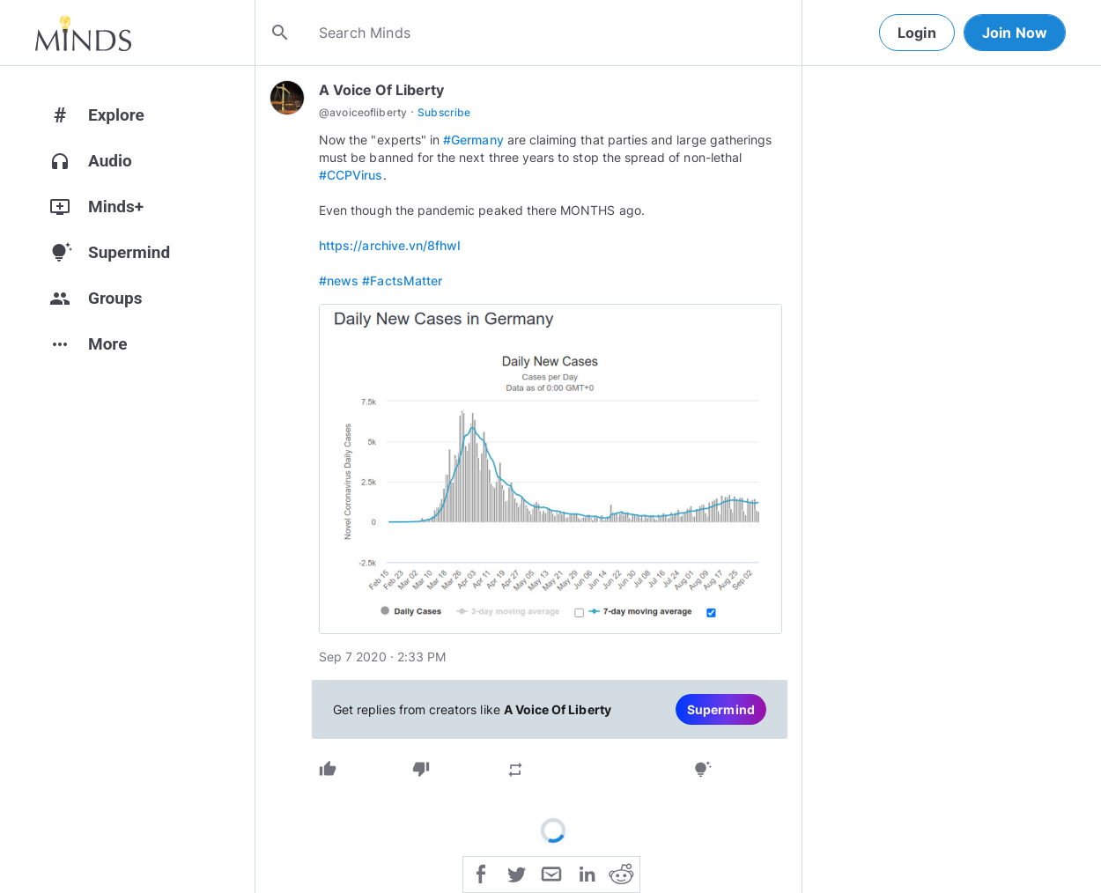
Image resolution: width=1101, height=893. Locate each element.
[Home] (83, 32)
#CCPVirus (351, 174)
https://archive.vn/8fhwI (390, 245)
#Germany (473, 139)
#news (338, 280)
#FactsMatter (402, 280)
